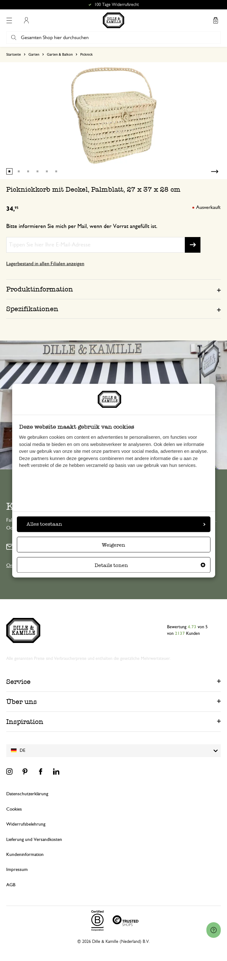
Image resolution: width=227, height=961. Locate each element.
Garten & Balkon (60, 54)
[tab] (113, 289)
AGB (10, 885)
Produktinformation (39, 289)
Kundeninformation (25, 854)
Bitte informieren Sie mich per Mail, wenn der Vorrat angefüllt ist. (81, 226)
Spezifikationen (32, 309)
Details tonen (150, 565)
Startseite (13, 54)
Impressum (17, 869)
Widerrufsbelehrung (25, 824)
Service (18, 681)
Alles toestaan (116, 524)
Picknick (86, 54)
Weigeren (113, 545)
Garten (33, 54)
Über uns (21, 702)
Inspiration (24, 722)
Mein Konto (26, 20)
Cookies (14, 809)
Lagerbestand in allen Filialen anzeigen (45, 263)
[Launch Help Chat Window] (213, 930)
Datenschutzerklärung (27, 794)
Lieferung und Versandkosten (34, 839)
